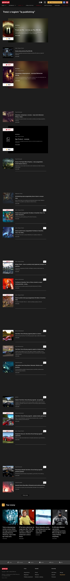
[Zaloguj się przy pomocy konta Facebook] (64, 2)
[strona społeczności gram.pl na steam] (51, 562)
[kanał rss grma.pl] (60, 562)
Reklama (37, 574)
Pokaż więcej (25, 495)
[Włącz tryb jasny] (40, 2)
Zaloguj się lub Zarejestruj (56, 2)
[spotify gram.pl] (41, 562)
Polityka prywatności (28, 577)
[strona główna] (8, 2)
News (4, 5)
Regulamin (26, 574)
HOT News (54, 572)
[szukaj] (45, 2)
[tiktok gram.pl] (10, 562)
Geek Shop (65, 5)
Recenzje (12, 5)
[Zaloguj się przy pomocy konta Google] (67, 2)
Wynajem (57, 5)
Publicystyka (29, 5)
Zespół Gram (27, 572)
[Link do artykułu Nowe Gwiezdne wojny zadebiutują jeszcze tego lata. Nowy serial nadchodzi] (43, 523)
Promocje (39, 5)
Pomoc (36, 572)
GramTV (53, 574)
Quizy (21, 5)
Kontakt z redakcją (39, 577)
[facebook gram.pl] (20, 562)
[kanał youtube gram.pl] (31, 562)
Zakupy (61, 572)
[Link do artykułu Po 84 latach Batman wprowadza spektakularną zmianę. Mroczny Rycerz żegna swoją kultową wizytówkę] (60, 524)
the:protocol (62, 574)
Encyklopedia (48, 5)
